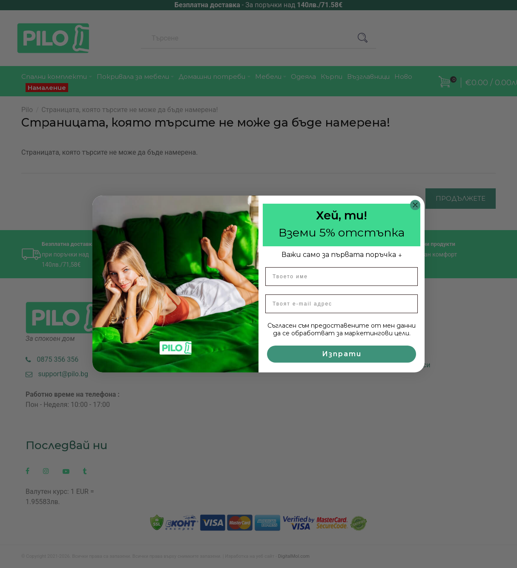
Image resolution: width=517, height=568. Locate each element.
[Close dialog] (415, 205)
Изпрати (342, 354)
